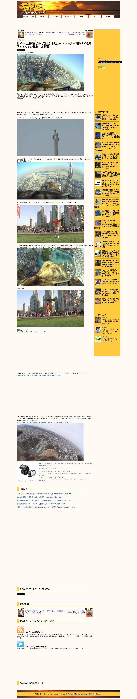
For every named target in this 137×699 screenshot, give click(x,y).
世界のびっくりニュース (26, 40)
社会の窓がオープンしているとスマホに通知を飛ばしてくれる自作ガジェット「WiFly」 (110, 213)
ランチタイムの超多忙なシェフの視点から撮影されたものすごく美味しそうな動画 (110, 292)
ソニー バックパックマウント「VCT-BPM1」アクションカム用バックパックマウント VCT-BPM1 (64, 479)
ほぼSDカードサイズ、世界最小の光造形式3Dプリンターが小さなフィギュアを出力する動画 (110, 254)
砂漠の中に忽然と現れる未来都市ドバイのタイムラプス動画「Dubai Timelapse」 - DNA (46, 507)
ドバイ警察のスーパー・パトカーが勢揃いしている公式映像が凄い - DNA (41, 504)
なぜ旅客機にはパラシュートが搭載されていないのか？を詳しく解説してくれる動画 (110, 126)
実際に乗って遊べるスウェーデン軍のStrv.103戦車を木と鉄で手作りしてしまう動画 (110, 192)
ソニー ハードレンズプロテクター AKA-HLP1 (51, 477)
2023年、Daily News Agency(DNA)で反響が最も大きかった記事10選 (111, 174)
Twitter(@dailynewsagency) (77, 694)
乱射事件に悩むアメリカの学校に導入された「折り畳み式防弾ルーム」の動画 (110, 244)
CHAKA (104, 318)
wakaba (32, 52)
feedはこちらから (107, 60)
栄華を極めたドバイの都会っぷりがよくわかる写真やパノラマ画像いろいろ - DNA (44, 500)
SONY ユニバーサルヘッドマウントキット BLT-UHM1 (31, 481)
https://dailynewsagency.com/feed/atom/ (34, 636)
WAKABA (105, 337)
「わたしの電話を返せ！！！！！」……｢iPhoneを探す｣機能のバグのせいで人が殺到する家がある (107, 224)
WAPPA (104, 327)
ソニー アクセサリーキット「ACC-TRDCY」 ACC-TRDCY (54, 471)
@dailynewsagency (64, 648)
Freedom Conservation (77, 416)
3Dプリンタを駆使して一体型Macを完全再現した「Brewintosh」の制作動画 (111, 136)
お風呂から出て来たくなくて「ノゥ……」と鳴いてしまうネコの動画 (110, 117)
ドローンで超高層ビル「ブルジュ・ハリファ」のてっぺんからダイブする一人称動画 (110, 273)
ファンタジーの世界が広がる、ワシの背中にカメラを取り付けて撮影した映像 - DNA (45, 494)
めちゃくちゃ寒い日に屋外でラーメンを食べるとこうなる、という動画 (110, 156)
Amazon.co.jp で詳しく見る (47, 468)
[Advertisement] (69, 24)
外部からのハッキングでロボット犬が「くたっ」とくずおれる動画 (110, 300)
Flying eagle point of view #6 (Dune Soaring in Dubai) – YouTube (39, 375)
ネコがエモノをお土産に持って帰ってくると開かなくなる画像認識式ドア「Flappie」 (110, 165)
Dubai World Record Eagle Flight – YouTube (32, 332)
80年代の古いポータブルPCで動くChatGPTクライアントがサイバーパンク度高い (110, 234)
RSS (90, 694)
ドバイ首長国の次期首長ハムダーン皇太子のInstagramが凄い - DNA (39, 497)
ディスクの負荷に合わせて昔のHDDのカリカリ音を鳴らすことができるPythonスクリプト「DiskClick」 (106, 146)
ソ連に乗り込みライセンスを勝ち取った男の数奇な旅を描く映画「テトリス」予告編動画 (110, 263)
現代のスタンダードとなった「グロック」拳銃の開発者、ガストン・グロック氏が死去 (110, 183)
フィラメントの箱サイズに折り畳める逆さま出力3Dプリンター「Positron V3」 (111, 282)
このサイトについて (60, 694)
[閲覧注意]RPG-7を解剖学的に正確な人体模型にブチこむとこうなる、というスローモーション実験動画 (106, 203)
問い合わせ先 (97, 694)
